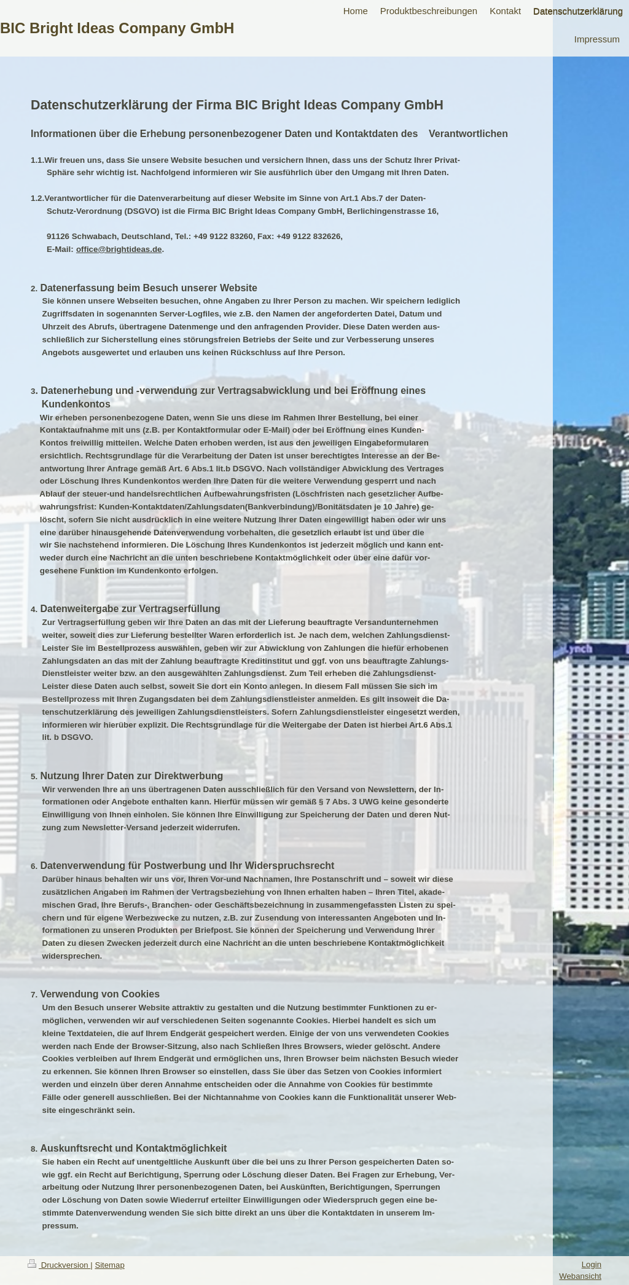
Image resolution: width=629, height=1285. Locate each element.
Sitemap (109, 1265)
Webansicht (580, 1276)
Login (591, 1264)
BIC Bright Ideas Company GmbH (117, 28)
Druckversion (59, 1265)
